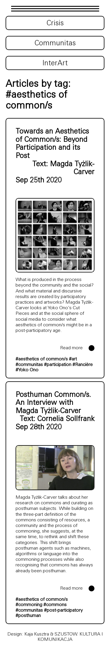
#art (73, 359)
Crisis (55, 23)
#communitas (29, 364)
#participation (57, 364)
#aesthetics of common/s (42, 359)
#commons (55, 605)
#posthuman (28, 615)
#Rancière (82, 364)
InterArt (55, 63)
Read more (71, 348)
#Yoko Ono (27, 370)
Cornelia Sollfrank (65, 419)
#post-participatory (63, 610)
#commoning (29, 605)
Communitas (55, 43)
